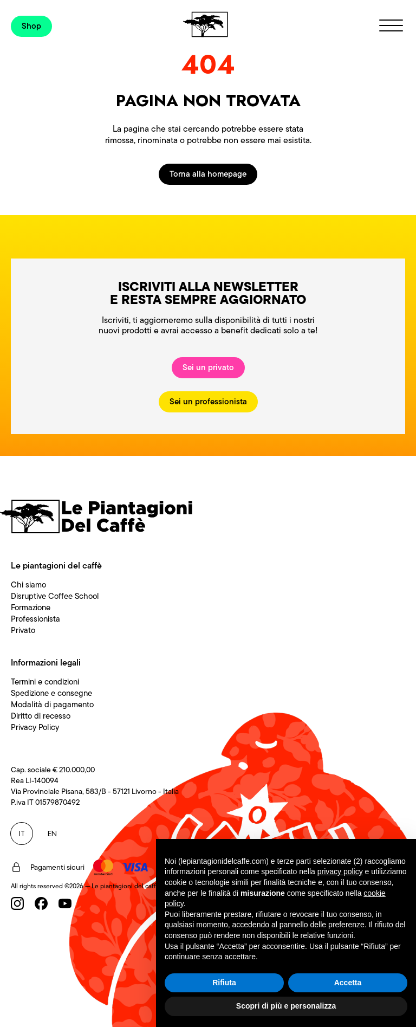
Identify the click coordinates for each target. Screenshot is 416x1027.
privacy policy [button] (340, 871)
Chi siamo (28, 585)
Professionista (35, 619)
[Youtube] (65, 903)
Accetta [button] (348, 982)
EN (52, 833)
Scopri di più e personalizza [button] (286, 1006)
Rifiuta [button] (224, 982)
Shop (31, 26)
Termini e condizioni (45, 682)
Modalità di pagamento (52, 704)
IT (22, 833)
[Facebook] (41, 903)
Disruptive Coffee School (55, 596)
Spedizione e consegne (51, 693)
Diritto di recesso (40, 716)
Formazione (30, 607)
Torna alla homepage (208, 174)
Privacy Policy (35, 727)
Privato (23, 630)
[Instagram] (17, 903)
